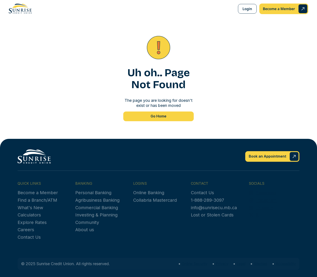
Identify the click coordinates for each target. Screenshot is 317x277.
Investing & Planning (96, 218)
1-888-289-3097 (207, 203)
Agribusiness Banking (97, 203)
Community (87, 225)
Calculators (29, 218)
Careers (26, 233)
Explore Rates (32, 225)
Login (247, 8)
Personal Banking (93, 196)
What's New (30, 211)
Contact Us (29, 240)
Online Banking (148, 196)
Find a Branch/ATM (37, 203)
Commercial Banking (96, 211)
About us (84, 233)
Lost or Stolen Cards (212, 218)
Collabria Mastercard (155, 203)
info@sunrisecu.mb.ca (214, 211)
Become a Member (38, 196)
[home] (20, 8)
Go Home (158, 116)
